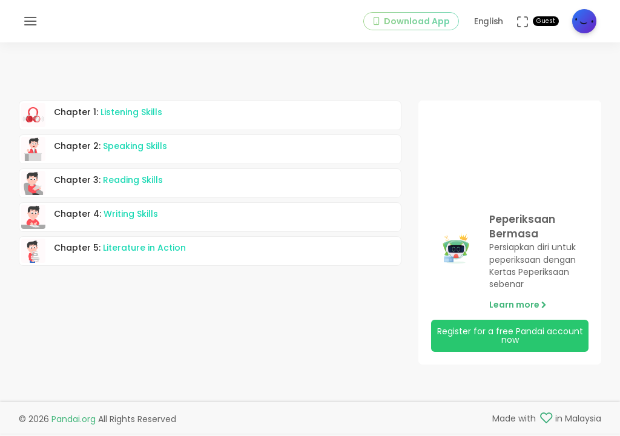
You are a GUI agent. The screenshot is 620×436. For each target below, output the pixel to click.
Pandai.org (73, 419)
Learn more (518, 306)
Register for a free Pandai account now (510, 336)
